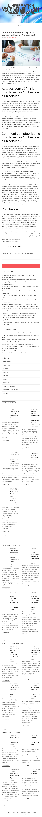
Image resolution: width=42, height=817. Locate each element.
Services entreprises (15, 239)
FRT (25, 814)
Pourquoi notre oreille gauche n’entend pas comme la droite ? (19, 313)
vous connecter (13, 253)
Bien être (6, 369)
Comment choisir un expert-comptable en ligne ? (33, 234)
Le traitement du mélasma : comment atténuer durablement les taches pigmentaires (14, 557)
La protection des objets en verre (11, 320)
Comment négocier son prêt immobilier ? (21, 344)
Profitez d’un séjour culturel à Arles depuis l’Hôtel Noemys (18, 315)
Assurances (6, 365)
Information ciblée (31, 812)
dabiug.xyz (5, 346)
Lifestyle (5, 379)
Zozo (8, 37)
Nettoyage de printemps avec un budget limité (10, 234)
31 (5, 535)
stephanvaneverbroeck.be (9, 351)
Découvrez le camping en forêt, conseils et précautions (17, 333)
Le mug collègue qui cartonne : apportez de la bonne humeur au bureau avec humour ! (14, 602)
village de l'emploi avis (8, 339)
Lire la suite (6, 588)
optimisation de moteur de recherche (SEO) (14, 413)
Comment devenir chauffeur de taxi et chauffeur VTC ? (15, 654)
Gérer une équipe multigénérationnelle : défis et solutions (18, 317)
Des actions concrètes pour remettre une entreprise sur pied (19, 279)
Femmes (5, 372)
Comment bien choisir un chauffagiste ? (35, 455)
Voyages (5, 393)
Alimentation (7, 361)
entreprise (7, 107)
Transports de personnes (10, 389)
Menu (22, 26)
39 (5, 640)
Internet (5, 375)
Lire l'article (6, 440)
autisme (4, 344)
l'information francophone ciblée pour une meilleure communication (21, 9)
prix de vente (14, 241)
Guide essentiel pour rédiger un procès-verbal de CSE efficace (20, 304)
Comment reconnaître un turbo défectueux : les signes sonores (20, 306)
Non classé (6, 383)
